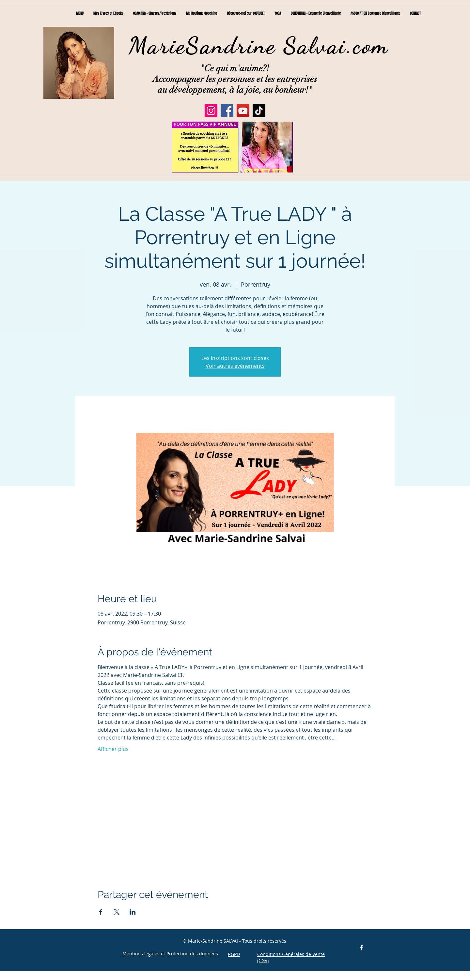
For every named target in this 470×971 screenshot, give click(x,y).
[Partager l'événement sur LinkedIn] (133, 912)
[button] (232, 147)
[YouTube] (243, 110)
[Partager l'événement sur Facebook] (101, 912)
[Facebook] (227, 110)
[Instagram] (211, 110)
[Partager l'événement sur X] (117, 912)
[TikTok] (259, 110)
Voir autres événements (235, 365)
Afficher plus (113, 749)
